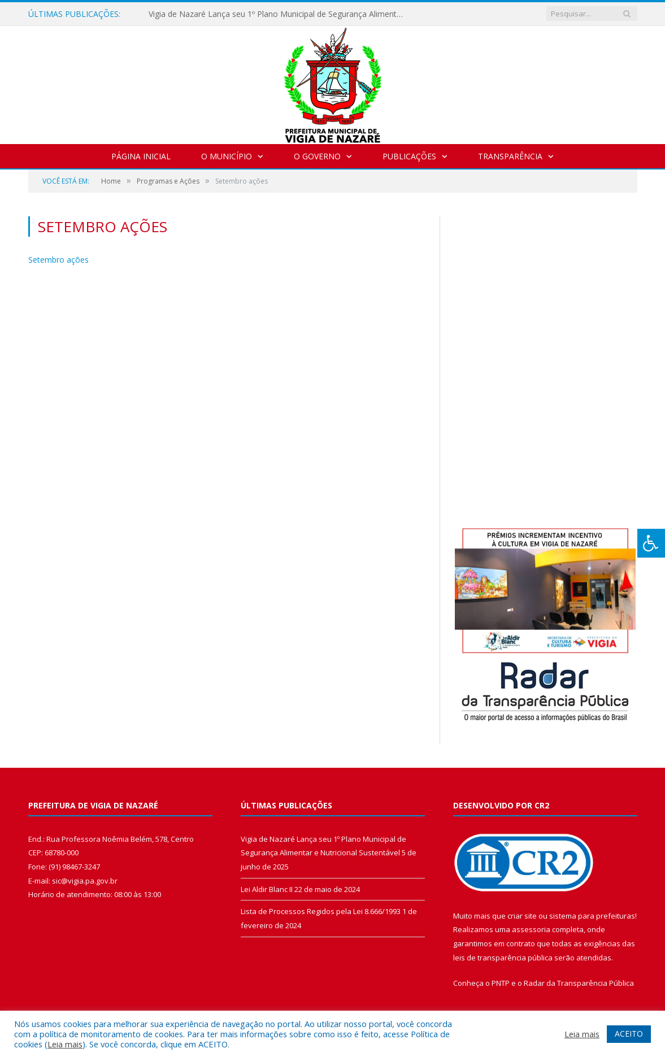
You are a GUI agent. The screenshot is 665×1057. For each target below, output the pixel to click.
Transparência (510, 156)
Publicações (409, 156)
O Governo (317, 156)
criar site (522, 916)
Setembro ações (58, 259)
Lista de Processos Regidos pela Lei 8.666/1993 (321, 911)
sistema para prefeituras (592, 916)
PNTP (501, 983)
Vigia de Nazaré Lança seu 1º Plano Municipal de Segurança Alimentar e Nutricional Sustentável (278, 14)
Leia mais (64, 1044)
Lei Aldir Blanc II (267, 889)
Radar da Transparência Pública (579, 983)
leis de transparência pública (503, 957)
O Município (226, 156)
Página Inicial (141, 156)
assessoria (531, 929)
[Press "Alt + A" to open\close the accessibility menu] (651, 543)
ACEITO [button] (629, 1033)
